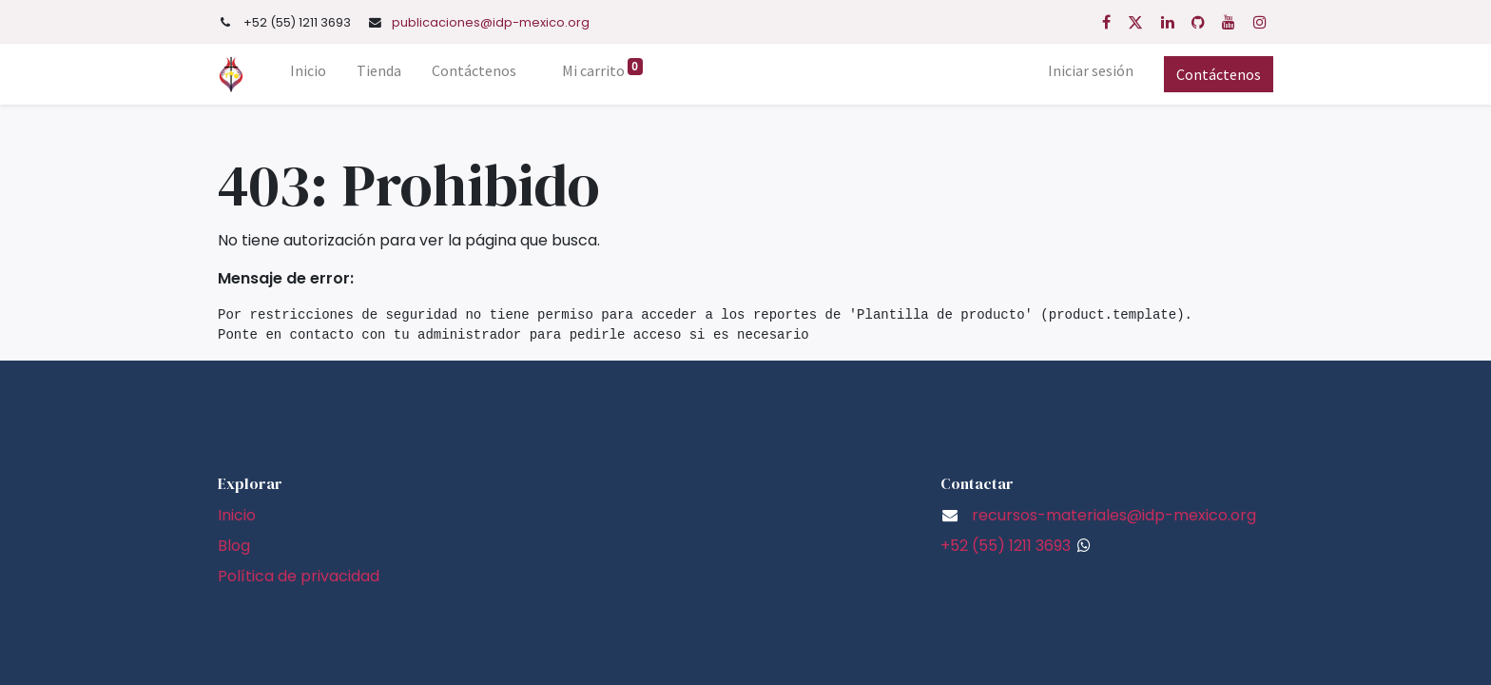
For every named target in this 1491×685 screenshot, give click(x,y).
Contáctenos (1218, 74)
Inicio (237, 515)
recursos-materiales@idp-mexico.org (1114, 515)
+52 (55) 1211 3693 (1005, 546)
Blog (234, 546)
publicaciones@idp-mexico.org (491, 22)
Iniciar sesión (1090, 70)
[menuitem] (308, 74)
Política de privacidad (298, 576)
